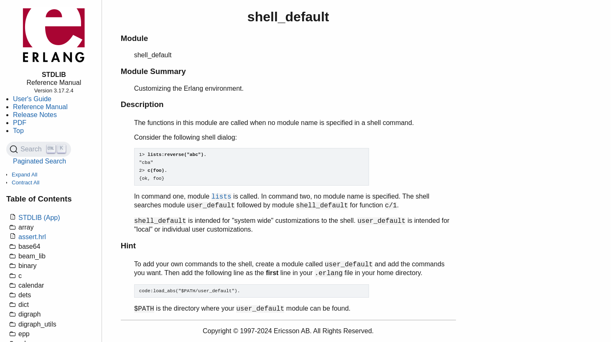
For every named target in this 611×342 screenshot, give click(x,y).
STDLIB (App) (39, 217)
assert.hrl (32, 236)
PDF (19, 122)
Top (18, 130)
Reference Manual (40, 106)
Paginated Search (39, 161)
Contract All (25, 182)
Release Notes (35, 114)
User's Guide (32, 98)
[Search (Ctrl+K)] (38, 149)
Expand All (24, 174)
